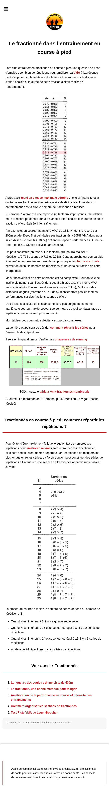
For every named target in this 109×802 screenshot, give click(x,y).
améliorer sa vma (38, 448)
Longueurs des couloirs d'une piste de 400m (42, 682)
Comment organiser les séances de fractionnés (44, 706)
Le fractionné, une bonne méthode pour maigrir (44, 689)
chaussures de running (71, 339)
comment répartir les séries (69, 327)
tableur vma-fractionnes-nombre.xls (64, 391)
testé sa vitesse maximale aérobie (44, 197)
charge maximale (87, 261)
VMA (77, 72)
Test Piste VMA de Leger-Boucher (34, 712)
